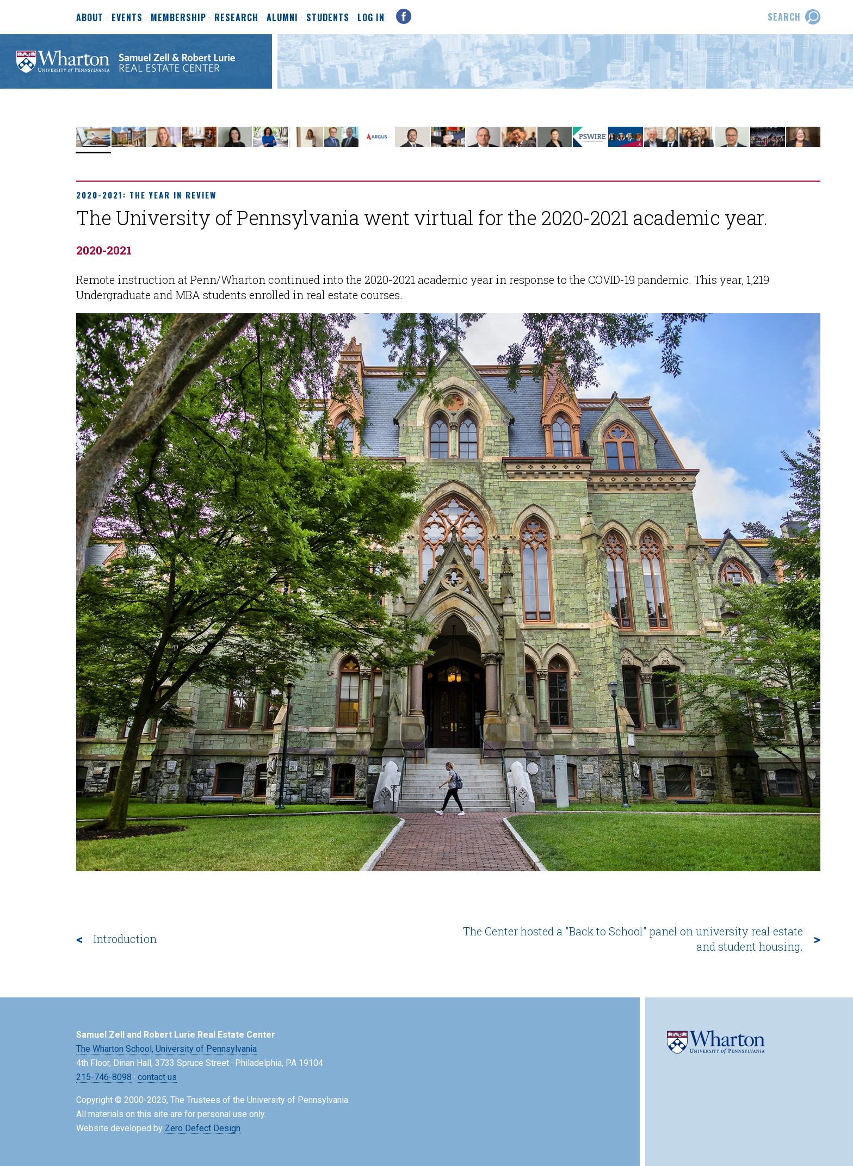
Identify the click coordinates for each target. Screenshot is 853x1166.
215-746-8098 (104, 1077)
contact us (157, 1077)
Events (127, 18)
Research (236, 18)
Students (327, 18)
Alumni (282, 18)
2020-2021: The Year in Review (146, 195)
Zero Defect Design (202, 1128)
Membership (178, 18)
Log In (371, 17)
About (89, 18)
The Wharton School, (114, 1049)
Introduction (125, 939)
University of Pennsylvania (206, 1049)
